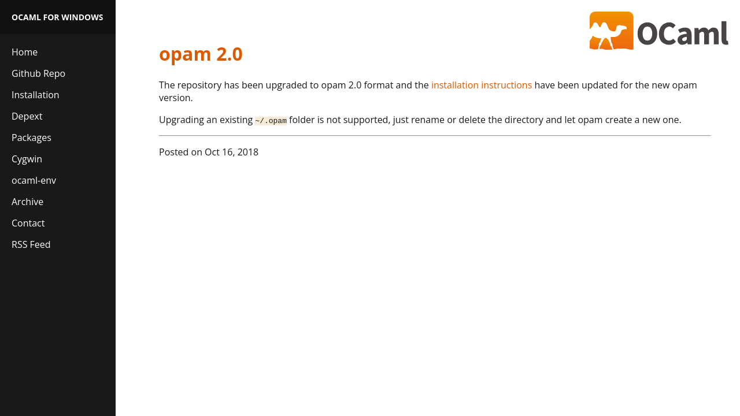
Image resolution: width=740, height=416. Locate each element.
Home (25, 52)
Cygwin (27, 159)
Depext (27, 116)
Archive (27, 201)
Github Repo (38, 73)
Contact (28, 223)
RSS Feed (31, 244)
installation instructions (481, 85)
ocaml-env (34, 180)
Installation (36, 94)
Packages (31, 137)
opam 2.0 (201, 53)
